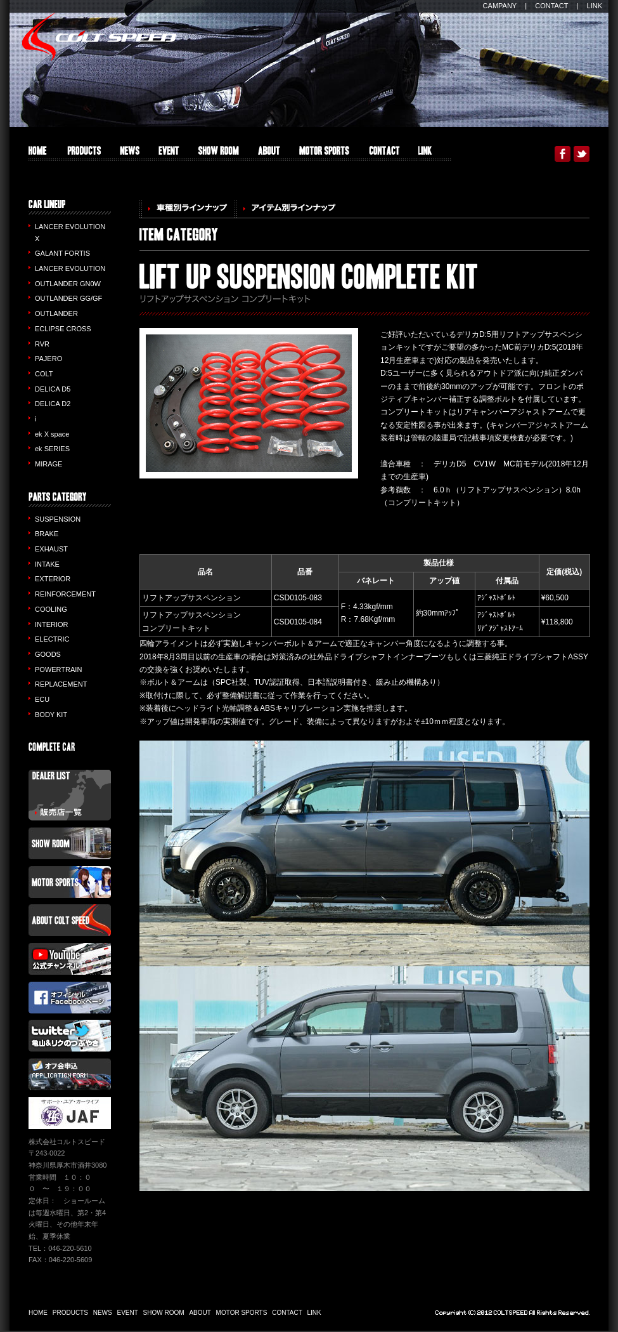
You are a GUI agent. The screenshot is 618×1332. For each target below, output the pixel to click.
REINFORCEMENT (65, 594)
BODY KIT (51, 714)
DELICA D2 (52, 403)
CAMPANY (500, 6)
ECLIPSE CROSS (63, 329)
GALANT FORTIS (62, 253)
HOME (38, 154)
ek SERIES (52, 448)
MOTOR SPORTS (324, 154)
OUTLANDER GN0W (68, 283)
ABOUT (269, 154)
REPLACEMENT (61, 684)
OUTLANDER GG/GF (68, 298)
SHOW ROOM (218, 154)
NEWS (102, 1312)
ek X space (52, 434)
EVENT (168, 154)
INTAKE (47, 564)
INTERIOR (51, 624)
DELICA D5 (52, 389)
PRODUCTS (83, 154)
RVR (42, 344)
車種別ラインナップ (187, 209)
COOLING (51, 609)
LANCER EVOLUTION (70, 268)
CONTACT (551, 6)
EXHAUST (51, 549)
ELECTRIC (52, 639)
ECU (42, 699)
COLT (44, 374)
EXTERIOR (52, 579)
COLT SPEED (99, 37)
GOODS (48, 654)
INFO (129, 154)
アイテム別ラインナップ (288, 209)
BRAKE (46, 533)
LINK (594, 6)
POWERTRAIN (58, 669)
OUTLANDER (56, 313)
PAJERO (48, 358)
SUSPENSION (57, 519)
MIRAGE (48, 464)
